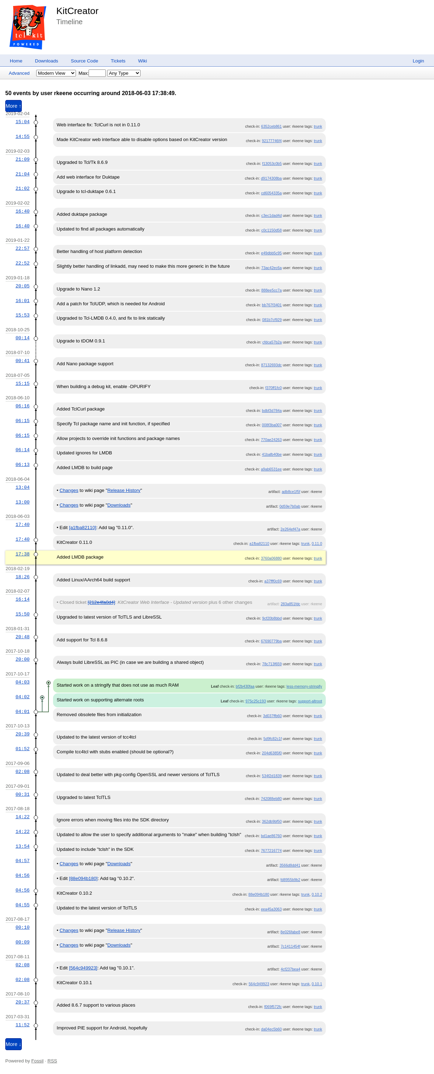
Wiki (142, 61)
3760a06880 (271, 558)
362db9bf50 (271, 821)
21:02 (22, 188)
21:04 (22, 174)
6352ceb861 (271, 126)
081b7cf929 (272, 320)
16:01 (22, 301)
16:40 (22, 211)
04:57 (22, 861)
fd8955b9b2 (290, 880)
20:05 (22, 286)
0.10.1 (317, 984)
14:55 (22, 136)
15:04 (22, 122)
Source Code (84, 61)
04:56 (22, 875)
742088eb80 (271, 798)
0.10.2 (317, 894)
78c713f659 (272, 664)
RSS (52, 1060)
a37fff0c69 (272, 581)
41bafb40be (271, 454)
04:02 (22, 697)
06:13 (22, 464)
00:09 (22, 942)
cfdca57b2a (272, 342)
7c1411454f (290, 946)
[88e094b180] (83, 878)
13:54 (22, 846)
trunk (318, 126)
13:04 (22, 487)
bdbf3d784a (271, 410)
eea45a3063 (271, 909)
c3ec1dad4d (271, 215)
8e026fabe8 (290, 932)
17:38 (22, 554)
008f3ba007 (271, 425)
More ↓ (13, 1044)
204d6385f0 (271, 753)
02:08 (22, 771)
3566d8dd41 (289, 865)
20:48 (22, 637)
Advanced (19, 73)
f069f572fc (273, 1007)
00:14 (22, 338)
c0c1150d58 (271, 230)
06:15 (22, 421)
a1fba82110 (259, 543)
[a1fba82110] (82, 527)
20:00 (22, 659)
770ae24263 (271, 440)
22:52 (22, 263)
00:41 (22, 361)
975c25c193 (256, 701)
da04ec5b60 (271, 1029)
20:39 (22, 734)
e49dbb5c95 (271, 253)
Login (418, 61)
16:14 (22, 599)
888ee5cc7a (271, 290)
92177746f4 (271, 141)
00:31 (22, 794)
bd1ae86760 (271, 836)
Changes (69, 490)
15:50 (22, 614)
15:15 (22, 383)
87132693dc (271, 365)
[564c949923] (83, 967)
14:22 (22, 817)
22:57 (22, 248)
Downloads (46, 61)
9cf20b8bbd (272, 618)
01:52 (22, 749)
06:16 (22, 406)
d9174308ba (271, 178)
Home (16, 61)
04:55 (22, 905)
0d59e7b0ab (289, 506)
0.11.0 (317, 543)
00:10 (22, 927)
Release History (123, 490)
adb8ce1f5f (291, 491)
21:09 (22, 159)
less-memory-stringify (304, 686)
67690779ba (271, 641)
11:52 (22, 1025)
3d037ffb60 (272, 716)
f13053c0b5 (272, 163)
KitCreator (77, 11)
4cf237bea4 (290, 969)
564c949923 (258, 984)
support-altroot (310, 701)
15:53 (22, 315)
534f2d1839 (271, 776)
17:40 (22, 524)
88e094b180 (258, 894)
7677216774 (271, 850)
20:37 (22, 1002)
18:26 (22, 577)
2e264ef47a (290, 529)
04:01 (22, 711)
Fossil (37, 1060)
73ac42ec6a (271, 268)
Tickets (118, 61)
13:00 (22, 502)
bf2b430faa (245, 686)
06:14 (22, 450)
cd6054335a (271, 193)
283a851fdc (290, 604)
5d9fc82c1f (273, 738)
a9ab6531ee (271, 469)
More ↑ (13, 106)
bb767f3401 (271, 305)
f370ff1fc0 (273, 388)
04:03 (22, 682)
